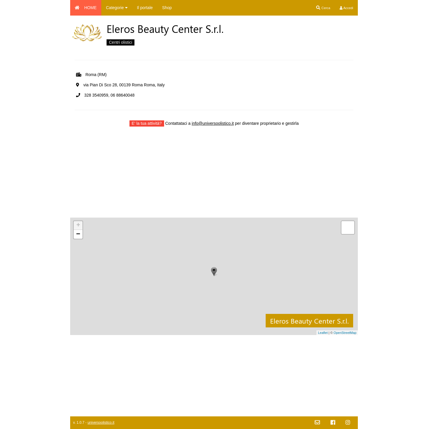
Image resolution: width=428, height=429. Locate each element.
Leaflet (323, 332)
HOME (86, 7)
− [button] (78, 234)
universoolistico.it (100, 422)
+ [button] (78, 225)
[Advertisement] (214, 176)
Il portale (145, 7)
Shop (167, 7)
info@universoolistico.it (213, 123)
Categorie (117, 7)
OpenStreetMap (344, 332)
